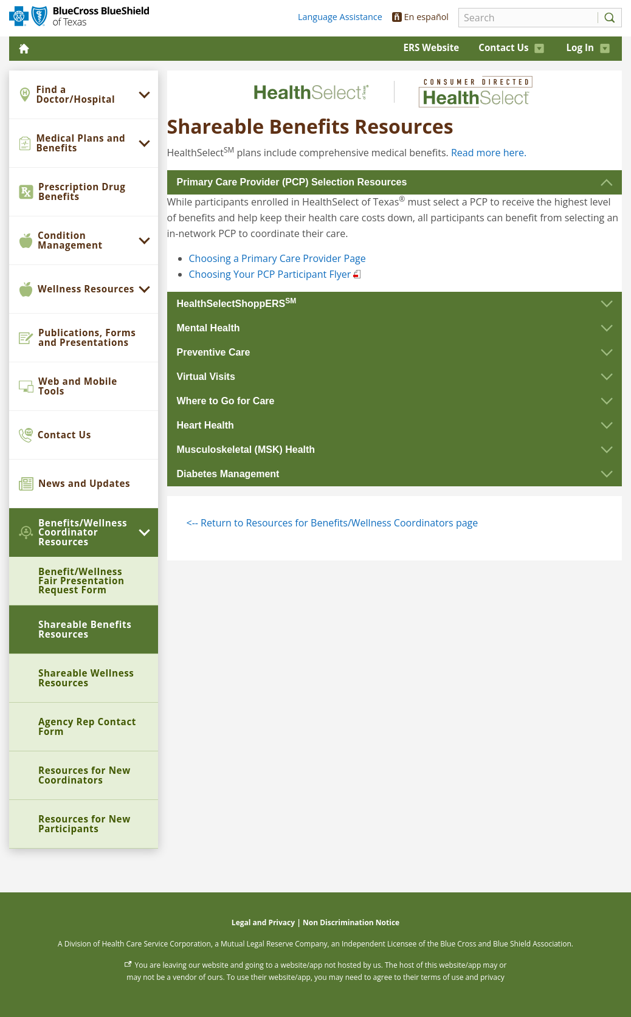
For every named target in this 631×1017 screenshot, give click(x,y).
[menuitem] (83, 95)
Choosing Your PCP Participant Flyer (270, 274)
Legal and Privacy (263, 922)
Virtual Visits (206, 376)
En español (420, 16)
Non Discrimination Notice (351, 922)
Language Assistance (340, 16)
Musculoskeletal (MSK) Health (246, 449)
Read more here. (488, 152)
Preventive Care (213, 352)
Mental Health (208, 328)
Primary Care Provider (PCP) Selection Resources (292, 182)
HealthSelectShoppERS (237, 303)
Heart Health (205, 425)
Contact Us (511, 47)
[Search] (524, 17)
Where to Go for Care (226, 401)
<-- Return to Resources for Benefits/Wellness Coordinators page (332, 522)
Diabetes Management (228, 474)
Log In (588, 47)
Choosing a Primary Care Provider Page (277, 258)
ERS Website (431, 47)
